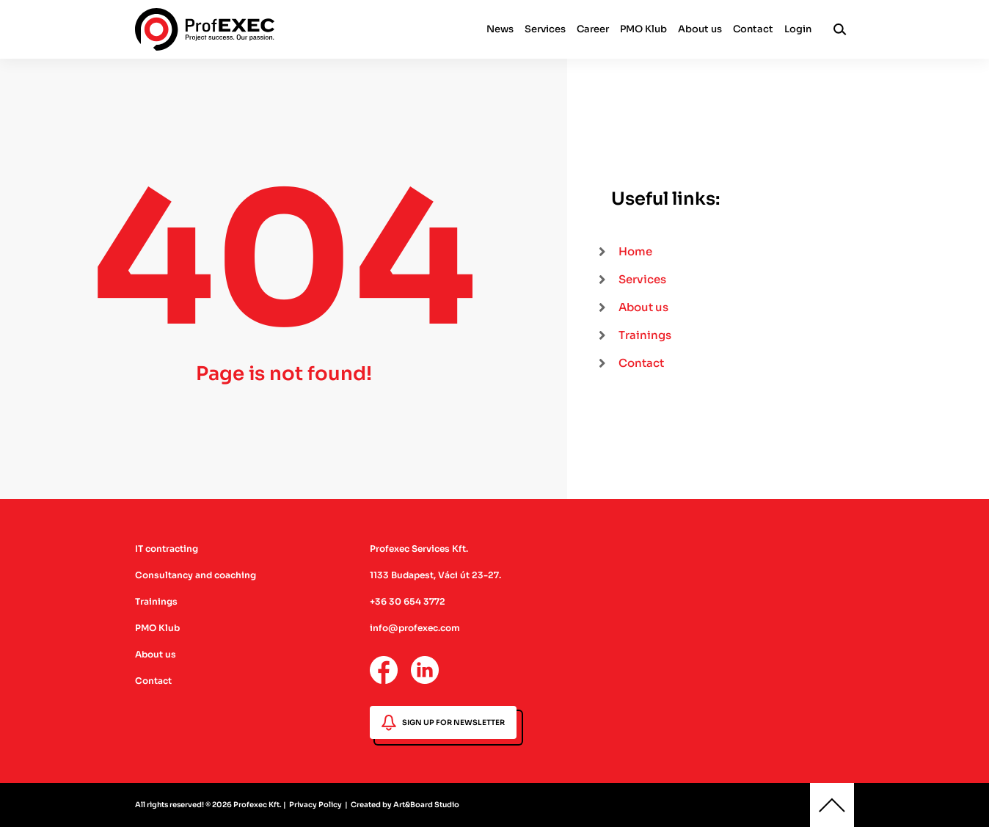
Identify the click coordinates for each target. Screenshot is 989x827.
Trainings (156, 601)
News (500, 29)
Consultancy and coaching (195, 574)
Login (797, 29)
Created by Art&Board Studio (405, 804)
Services (545, 29)
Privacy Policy (315, 804)
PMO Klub (643, 29)
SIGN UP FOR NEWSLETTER (443, 723)
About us (700, 29)
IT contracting (166, 548)
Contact (753, 29)
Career (593, 29)
